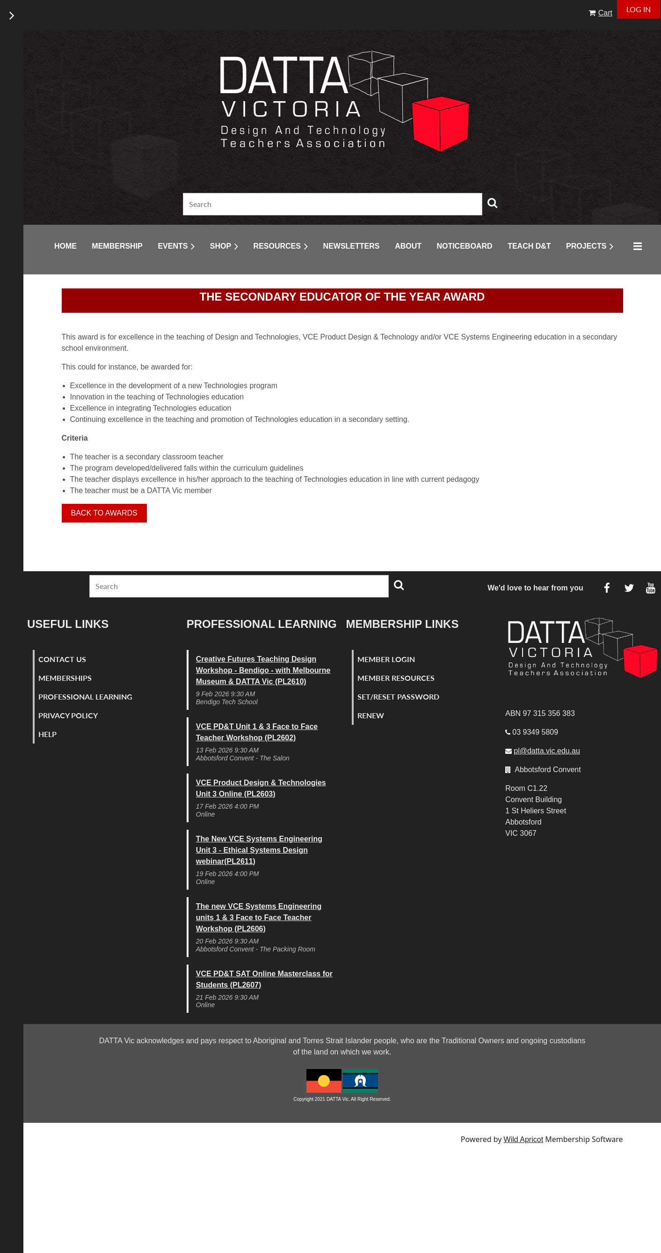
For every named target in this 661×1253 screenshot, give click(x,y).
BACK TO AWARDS (104, 513)
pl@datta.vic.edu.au (547, 751)
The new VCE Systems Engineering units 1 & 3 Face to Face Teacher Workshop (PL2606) (259, 917)
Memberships (65, 677)
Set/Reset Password (398, 696)
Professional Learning (85, 696)
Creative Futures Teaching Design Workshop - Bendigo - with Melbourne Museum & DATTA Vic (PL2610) (263, 670)
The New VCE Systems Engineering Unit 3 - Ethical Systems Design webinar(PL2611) (259, 850)
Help (47, 734)
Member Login (386, 659)
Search (492, 202)
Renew (370, 715)
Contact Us (62, 659)
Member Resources (396, 677)
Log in (638, 9)
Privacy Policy (68, 715)
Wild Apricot (523, 1139)
